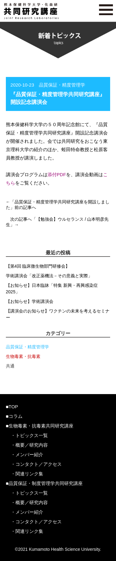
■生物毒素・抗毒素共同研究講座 (39, 425)
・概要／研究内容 (29, 445)
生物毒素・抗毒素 (23, 356)
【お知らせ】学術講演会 (29, 301)
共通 (10, 365)
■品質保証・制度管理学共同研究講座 (44, 483)
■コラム (14, 416)
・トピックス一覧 (29, 435)
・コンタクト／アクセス (36, 464)
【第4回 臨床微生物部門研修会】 (38, 266)
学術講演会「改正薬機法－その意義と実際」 (49, 275)
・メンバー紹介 (27, 454)
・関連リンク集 (27, 473)
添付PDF (57, 174)
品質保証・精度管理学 (27, 346)
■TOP (12, 406)
